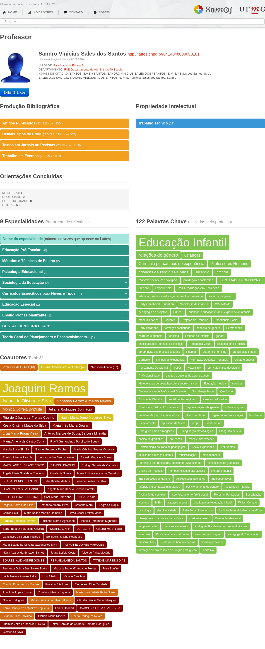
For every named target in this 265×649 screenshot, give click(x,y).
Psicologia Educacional (64, 272)
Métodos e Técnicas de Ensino (64, 261)
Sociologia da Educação (64, 283)
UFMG (252, 10)
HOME (10, 12)
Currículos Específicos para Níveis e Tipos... (64, 294)
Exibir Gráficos (14, 92)
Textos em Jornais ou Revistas (64, 145)
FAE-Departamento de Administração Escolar (93, 69)
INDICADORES (40, 12)
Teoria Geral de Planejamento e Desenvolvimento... (64, 337)
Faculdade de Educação (69, 65)
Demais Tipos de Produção (64, 134)
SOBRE (101, 12)
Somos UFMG (213, 8)
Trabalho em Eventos (64, 156)
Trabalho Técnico (200, 123)
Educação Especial (64, 304)
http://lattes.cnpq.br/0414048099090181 (164, 54)
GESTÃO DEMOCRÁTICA (64, 326)
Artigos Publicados (64, 123)
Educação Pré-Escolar (64, 250)
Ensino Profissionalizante (64, 315)
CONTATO (73, 12)
